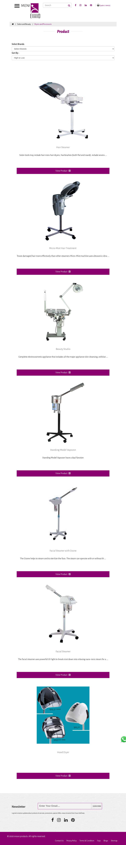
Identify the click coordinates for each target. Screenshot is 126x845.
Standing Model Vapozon (63, 450)
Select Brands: (18, 44)
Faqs (99, 841)
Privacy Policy (71, 841)
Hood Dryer (63, 752)
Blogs (106, 841)
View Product (63, 171)
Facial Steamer (63, 651)
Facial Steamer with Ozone (63, 551)
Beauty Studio (63, 349)
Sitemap (114, 841)
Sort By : (15, 53)
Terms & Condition (86, 841)
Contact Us (59, 841)
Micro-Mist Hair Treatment (63, 248)
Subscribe (95, 806)
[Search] (57, 5)
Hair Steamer (63, 147)
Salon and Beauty (24, 24)
